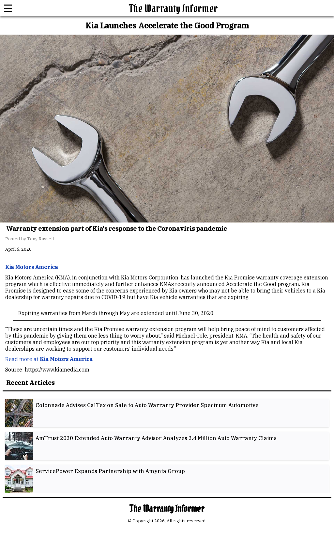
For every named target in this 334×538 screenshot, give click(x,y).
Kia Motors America (66, 359)
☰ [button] (8, 8)
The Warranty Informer (173, 8)
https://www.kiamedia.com (57, 369)
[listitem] (167, 413)
